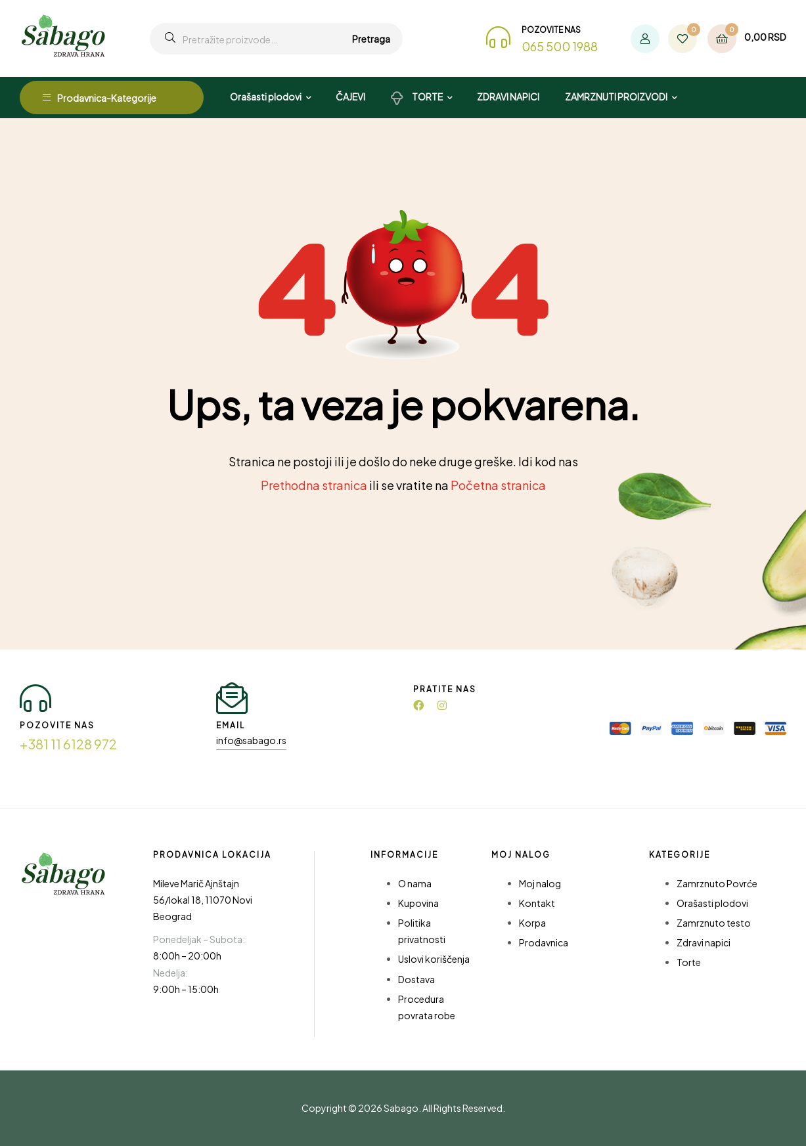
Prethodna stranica (314, 485)
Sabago (401, 1108)
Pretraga (371, 39)
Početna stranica (498, 485)
